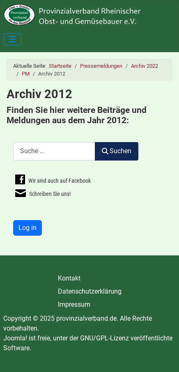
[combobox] (54, 151)
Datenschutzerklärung (90, 291)
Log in (27, 228)
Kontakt (69, 278)
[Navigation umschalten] (12, 39)
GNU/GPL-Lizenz (104, 338)
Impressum (74, 304)
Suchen (116, 151)
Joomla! (15, 338)
